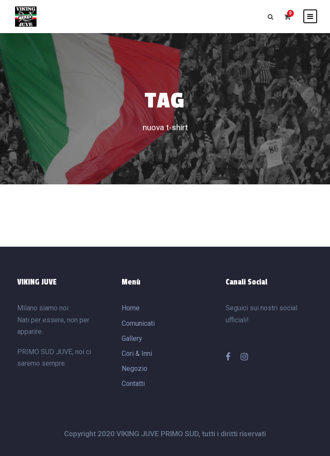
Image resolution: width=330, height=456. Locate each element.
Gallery (132, 338)
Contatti (133, 383)
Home (131, 308)
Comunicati (138, 323)
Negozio (134, 368)
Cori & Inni (137, 353)
